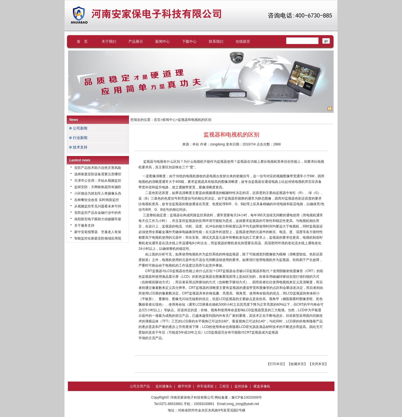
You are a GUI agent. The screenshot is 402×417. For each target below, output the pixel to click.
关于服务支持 (84, 225)
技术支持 (80, 147)
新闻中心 (162, 41)
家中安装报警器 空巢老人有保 (97, 232)
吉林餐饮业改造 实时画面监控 (96, 200)
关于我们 (109, 41)
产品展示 (135, 41)
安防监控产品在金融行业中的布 (97, 213)
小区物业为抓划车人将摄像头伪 (97, 193)
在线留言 (243, 41)
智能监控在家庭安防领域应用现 (97, 238)
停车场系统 (205, 386)
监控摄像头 (163, 386)
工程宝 (224, 386)
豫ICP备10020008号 (246, 397)
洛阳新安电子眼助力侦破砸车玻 (97, 219)
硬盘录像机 (261, 386)
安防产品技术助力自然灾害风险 (97, 168)
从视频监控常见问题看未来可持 (97, 206)
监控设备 (241, 386)
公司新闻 (80, 128)
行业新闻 (80, 138)
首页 (157, 120)
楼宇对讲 (184, 386)
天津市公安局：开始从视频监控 (97, 181)
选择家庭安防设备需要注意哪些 (97, 174)
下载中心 (189, 41)
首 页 (82, 41)
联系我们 (216, 41)
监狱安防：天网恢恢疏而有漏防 (97, 187)
